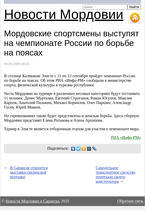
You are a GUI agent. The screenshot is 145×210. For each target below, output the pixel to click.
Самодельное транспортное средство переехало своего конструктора (115, 174)
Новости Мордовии (63, 14)
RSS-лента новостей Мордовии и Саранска (135, 18)
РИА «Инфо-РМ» (126, 137)
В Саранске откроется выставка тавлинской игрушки (29, 172)
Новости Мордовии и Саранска (32, 201)
